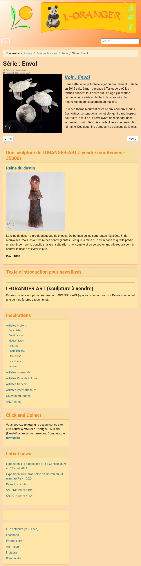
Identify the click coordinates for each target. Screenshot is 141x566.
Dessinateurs (16, 335)
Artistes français (17, 384)
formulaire (13, 438)
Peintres (13, 345)
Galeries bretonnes (18, 396)
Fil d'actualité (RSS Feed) (22, 529)
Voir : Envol (77, 77)
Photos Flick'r (15, 541)
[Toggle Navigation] (5, 41)
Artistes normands (18, 372)
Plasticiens (15, 356)
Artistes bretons (16, 325)
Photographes (17, 350)
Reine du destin (20, 168)
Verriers (13, 366)
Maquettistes (16, 340)
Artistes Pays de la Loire (21, 378)
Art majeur (13, 546)
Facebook (12, 535)
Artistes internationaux (21, 390)
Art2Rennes (13, 401)
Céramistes (15, 330)
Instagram (12, 552)
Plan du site (13, 558)
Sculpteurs (15, 361)
